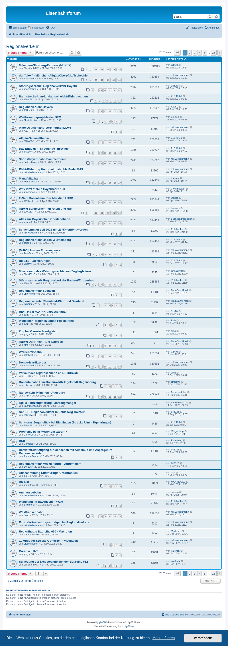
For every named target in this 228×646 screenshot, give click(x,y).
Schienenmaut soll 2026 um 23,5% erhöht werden (53, 229)
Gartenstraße (31, 434)
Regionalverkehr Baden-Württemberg (45, 239)
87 (119, 90)
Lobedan (28, 385)
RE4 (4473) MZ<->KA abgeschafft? (43, 311)
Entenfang (29, 293)
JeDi (26, 110)
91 (110, 163)
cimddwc (176, 381)
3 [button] (194, 53)
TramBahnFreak (180, 290)
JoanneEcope (31, 456)
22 (110, 111)
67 (105, 244)
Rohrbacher (177, 229)
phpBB (102, 622)
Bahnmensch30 (32, 406)
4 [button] (199, 53)
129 (95, 212)
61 (110, 152)
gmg (26, 334)
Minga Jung (177, 431)
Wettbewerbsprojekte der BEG (40, 117)
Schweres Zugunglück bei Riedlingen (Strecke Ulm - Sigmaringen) (65, 422)
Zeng (26, 314)
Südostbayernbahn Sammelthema (42, 159)
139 (95, 79)
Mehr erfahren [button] (163, 638)
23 (115, 111)
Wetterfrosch (30, 181)
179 (113, 69)
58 (115, 366)
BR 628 (24, 482)
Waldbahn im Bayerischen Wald (41, 501)
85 (110, 90)
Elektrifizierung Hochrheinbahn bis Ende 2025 (51, 169)
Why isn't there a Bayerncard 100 (42, 189)
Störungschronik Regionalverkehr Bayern (48, 86)
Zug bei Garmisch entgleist (38, 331)
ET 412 (175, 117)
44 (105, 183)
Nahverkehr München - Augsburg (42, 392)
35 (110, 284)
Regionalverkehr (22, 46)
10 (115, 100)
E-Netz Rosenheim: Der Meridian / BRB (46, 198)
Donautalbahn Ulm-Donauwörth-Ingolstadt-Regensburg (57, 382)
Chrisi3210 (29, 274)
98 (119, 202)
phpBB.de (129, 626)
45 (110, 183)
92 (115, 163)
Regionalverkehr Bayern (36, 107)
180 (119, 69)
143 (119, 79)
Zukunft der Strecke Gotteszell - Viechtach (48, 540)
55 (100, 366)
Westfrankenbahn (31, 512)
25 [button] (213, 53)
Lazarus (175, 85)
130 (101, 212)
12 (115, 254)
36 (115, 284)
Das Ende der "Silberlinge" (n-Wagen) (45, 148)
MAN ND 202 (178, 481)
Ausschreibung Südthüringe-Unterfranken (48, 473)
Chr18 (174, 311)
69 (115, 244)
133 (119, 212)
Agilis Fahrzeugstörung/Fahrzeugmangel (47, 403)
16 (100, 356)
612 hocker (30, 201)
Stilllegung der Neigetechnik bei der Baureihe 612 (53, 561)
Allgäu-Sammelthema (34, 138)
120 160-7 (29, 211)
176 (95, 69)
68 (110, 244)
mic (25, 476)
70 (119, 244)
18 (110, 356)
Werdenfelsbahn (30, 352)
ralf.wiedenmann (180, 75)
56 (105, 366)
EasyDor (28, 253)
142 (113, 79)
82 (100, 223)
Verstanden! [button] (203, 638)
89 (100, 163)
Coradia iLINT (28, 551)
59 (100, 152)
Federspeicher (179, 392)
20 (100, 111)
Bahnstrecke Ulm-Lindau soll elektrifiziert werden (53, 96)
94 (100, 202)
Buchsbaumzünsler (181, 218)
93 (119, 163)
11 (119, 100)
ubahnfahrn (30, 78)
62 (115, 152)
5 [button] (205, 53)
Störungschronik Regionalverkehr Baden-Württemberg (57, 280)
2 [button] (189, 53)
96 (110, 202)
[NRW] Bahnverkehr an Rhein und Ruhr (46, 208)
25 (119, 142)
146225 (28, 304)
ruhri (26, 344)
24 (119, 111)
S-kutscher (29, 504)
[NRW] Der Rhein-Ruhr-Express (41, 341)
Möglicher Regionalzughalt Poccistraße (46, 320)
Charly (27, 263)
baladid (27, 242)
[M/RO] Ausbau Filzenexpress (39, 250)
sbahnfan (29, 485)
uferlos (174, 197)
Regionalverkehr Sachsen (37, 290)
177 (101, 69)
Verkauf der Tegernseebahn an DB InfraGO (48, 373)
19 (115, 356)
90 (105, 163)
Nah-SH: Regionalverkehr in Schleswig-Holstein (52, 412)
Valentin (175, 550)
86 (115, 90)
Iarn (26, 222)
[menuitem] (36, 27)
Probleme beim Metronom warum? (43, 431)
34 (105, 284)
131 (107, 212)
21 (105, 111)
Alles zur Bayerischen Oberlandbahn (44, 219)
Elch (173, 320)
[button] (177, 52)
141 (107, 79)
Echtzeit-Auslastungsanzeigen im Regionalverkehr (54, 522)
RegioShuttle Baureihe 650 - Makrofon (45, 531)
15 (100, 516)
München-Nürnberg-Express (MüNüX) (45, 65)
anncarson (29, 192)
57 (110, 366)
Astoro (174, 106)
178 (107, 69)
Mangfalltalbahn (30, 178)
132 (113, 212)
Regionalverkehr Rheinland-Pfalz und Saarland (51, 301)
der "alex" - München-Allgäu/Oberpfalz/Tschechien (54, 75)
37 (119, 284)
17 (105, 356)
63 (119, 152)
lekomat (175, 178)
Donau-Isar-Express (33, 362)
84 (105, 90)
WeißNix (175, 561)
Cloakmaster (178, 188)
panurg (175, 492)
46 (115, 183)
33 (100, 284)
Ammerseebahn (30, 492)
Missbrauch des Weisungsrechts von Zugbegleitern (55, 271)
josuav (27, 151)
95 (105, 202)
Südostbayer (30, 162)
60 (105, 152)
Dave (26, 515)
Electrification (31, 120)
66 (100, 244)
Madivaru (29, 534)
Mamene (28, 443)
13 (119, 254)
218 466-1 (29, 99)
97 (115, 202)
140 (101, 79)
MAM (26, 395)
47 (119, 183)
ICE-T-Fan (29, 130)
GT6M (174, 65)
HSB (22, 440)
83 (100, 90)
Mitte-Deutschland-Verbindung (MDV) (45, 127)
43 (100, 183)
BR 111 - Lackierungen (35, 260)
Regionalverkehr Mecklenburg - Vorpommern (50, 463)
